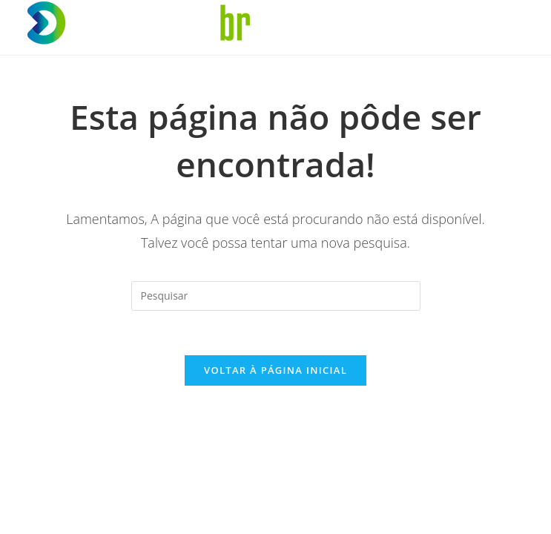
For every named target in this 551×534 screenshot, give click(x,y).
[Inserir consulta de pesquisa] (275, 296)
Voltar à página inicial (275, 370)
